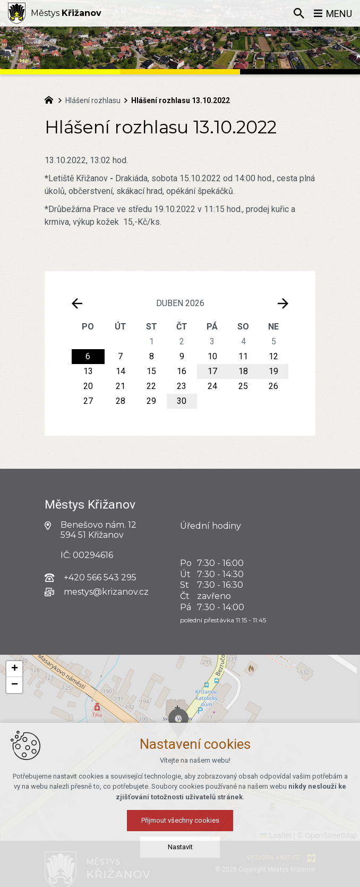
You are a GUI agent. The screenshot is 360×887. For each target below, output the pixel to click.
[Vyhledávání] (299, 13)
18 (243, 371)
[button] (14, 669)
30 (181, 401)
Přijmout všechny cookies (180, 820)
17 (212, 371)
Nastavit (180, 847)
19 (273, 371)
